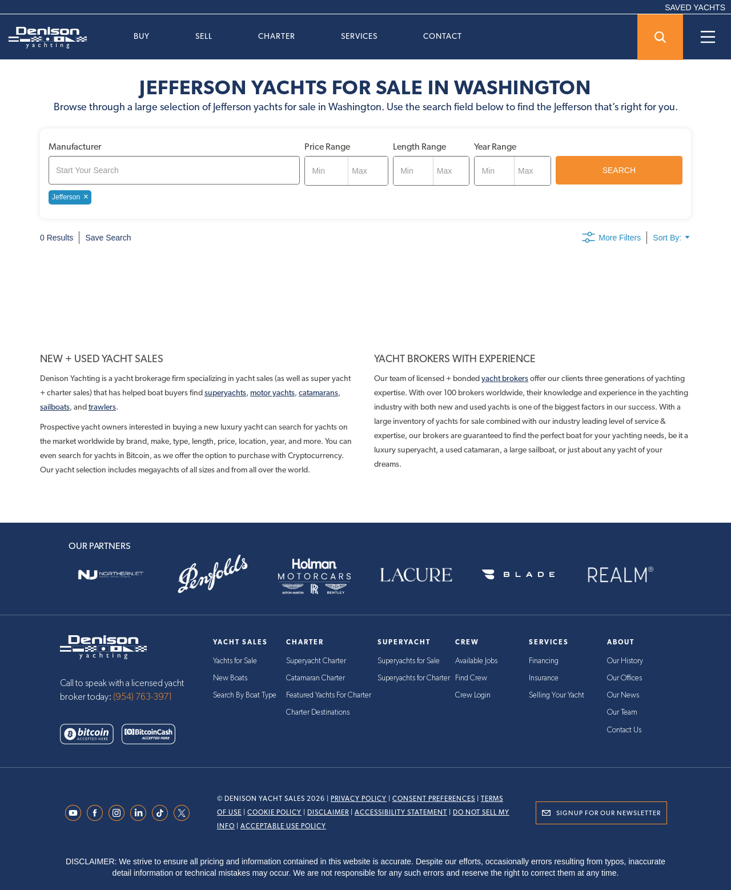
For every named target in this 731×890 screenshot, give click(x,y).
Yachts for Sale (235, 661)
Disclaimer (328, 812)
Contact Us (624, 729)
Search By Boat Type (245, 695)
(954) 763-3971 (142, 696)
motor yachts (272, 392)
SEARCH (619, 170)
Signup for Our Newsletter (608, 813)
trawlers (102, 406)
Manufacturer (75, 146)
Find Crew (471, 678)
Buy (142, 36)
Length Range (419, 146)
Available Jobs (477, 661)
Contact (442, 36)
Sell (203, 36)
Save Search (108, 237)
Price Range (327, 146)
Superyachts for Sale (409, 661)
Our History (625, 661)
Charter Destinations (318, 712)
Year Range (495, 146)
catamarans (318, 392)
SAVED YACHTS (695, 7)
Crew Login (473, 695)
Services (359, 36)
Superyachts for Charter (414, 678)
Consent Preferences (433, 799)
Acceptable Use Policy (283, 826)
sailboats (55, 406)
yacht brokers (504, 378)
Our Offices (624, 678)
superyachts (225, 392)
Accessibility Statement (401, 812)
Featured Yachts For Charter (329, 695)
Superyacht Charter (316, 661)
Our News (623, 695)
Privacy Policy (359, 799)
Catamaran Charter (315, 678)
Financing (544, 661)
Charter (276, 36)
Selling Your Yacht (557, 695)
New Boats (230, 678)
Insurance (544, 678)
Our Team (622, 712)
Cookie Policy (274, 812)
